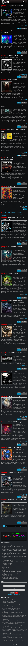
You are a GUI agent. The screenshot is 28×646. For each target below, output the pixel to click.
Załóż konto (10, 594)
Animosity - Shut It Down (8, 575)
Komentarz (24, 28)
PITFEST (23, 533)
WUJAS (2, 212)
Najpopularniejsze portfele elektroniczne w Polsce (14, 611)
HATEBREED (13, 536)
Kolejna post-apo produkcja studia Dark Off (12, 637)
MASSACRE (5, 533)
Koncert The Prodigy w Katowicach (10, 578)
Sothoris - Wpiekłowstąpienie (16, 422)
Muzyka (3, 55)
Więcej (18, 28)
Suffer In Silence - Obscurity (15, 300)
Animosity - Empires (7, 574)
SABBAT (5, 536)
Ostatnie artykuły (5, 597)
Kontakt (23, 640)
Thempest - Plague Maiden (15, 273)
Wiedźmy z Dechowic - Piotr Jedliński (11, 609)
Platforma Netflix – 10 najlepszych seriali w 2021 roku (14, 615)
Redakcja (12, 640)
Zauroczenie (6, 567)
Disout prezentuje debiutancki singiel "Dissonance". (14, 627)
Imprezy (3, 352)
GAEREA (6, 538)
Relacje (3, 5)
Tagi (2, 530)
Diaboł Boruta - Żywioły (14, 447)
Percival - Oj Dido (7, 564)
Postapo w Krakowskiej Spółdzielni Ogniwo (12, 620)
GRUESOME (6, 535)
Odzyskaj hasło (17, 594)
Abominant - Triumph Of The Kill (10, 577)
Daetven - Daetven (13, 371)
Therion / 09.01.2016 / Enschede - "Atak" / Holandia (14, 550)
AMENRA (22, 536)
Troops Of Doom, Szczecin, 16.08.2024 (11, 552)
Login (2, 581)
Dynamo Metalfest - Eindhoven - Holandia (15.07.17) (14, 549)
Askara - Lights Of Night (14, 396)
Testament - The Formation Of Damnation (12, 571)
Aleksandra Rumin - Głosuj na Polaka (11, 608)
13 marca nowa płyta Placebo (9, 566)
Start (4, 640)
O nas (7, 640)
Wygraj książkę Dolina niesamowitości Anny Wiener (14, 630)
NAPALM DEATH (15, 533)
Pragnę (4, 570)
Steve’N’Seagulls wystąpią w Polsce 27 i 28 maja (13, 616)
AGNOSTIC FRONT (19, 535)
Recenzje (4, 186)
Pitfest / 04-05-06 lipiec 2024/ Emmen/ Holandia (13, 545)
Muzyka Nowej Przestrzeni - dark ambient (12, 606)
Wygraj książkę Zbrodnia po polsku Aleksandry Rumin (15, 629)
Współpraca (18, 640)
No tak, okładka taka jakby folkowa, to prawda (13, 212)
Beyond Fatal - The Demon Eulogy (10, 573)
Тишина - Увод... (12, 186)
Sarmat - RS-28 (12, 324)
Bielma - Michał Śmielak (8, 602)
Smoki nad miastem (7, 568)
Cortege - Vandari (12, 79)
